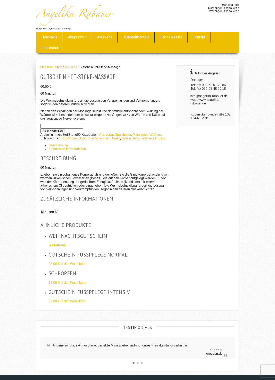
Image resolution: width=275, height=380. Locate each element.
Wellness (155, 134)
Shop (58, 67)
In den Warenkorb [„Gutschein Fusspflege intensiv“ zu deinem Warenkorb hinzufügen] (73, 301)
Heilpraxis (50, 37)
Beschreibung (58, 145)
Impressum (52, 48)
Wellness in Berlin (153, 138)
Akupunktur (77, 37)
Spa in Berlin (131, 138)
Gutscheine (123, 134)
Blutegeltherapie (136, 37)
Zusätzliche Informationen (67, 149)
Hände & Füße (171, 37)
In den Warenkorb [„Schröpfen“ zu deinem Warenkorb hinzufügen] (73, 282)
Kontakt (199, 37)
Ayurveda (104, 37)
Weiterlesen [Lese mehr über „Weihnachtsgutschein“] (57, 245)
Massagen (140, 134)
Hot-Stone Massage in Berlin (99, 138)
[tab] (109, 145)
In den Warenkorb (52, 130)
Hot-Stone (69, 138)
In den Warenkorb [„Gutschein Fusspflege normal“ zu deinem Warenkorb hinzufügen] (73, 264)
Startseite (46, 67)
